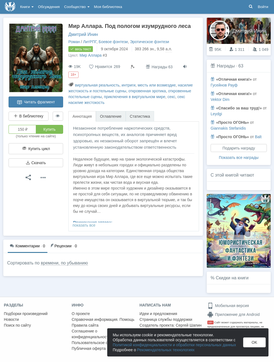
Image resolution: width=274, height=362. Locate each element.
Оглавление (111, 116)
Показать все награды (239, 157)
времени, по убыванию (64, 263)
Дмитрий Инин (83, 34)
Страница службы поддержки (165, 319)
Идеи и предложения (158, 313)
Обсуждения (49, 7)
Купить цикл (36, 148)
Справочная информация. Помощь (103, 319)
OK (254, 342)
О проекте (81, 313)
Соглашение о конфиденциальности (91, 334)
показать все (83, 225)
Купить (49, 129)
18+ (210, 322)
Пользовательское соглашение (99, 342)
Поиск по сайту (17, 325)
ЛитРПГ (89, 42)
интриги (129, 85)
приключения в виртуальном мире (134, 97)
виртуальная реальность (97, 85)
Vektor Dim (220, 99)
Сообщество (77, 7)
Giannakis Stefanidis (228, 128)
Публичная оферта (89, 348)
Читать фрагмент (36, 102)
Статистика (140, 116)
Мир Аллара (90, 55)
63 (240, 66)
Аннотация (82, 116)
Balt (258, 137)
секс (171, 97)
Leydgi (216, 114)
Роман (74, 42)
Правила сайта (85, 325)
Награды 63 (159, 66)
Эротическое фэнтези (149, 42)
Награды (226, 66)
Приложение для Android (233, 314)
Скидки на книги (232, 278)
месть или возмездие (157, 85)
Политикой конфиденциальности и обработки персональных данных (174, 345)
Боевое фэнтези (113, 42)
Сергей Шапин (189, 325)
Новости (11, 319)
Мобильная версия (228, 306)
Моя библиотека (108, 7)
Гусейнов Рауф (224, 85)
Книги (27, 7)
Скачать (36, 163)
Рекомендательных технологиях (166, 350)
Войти (263, 7)
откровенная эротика (147, 91)
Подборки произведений (26, 313)
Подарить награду (238, 148)
